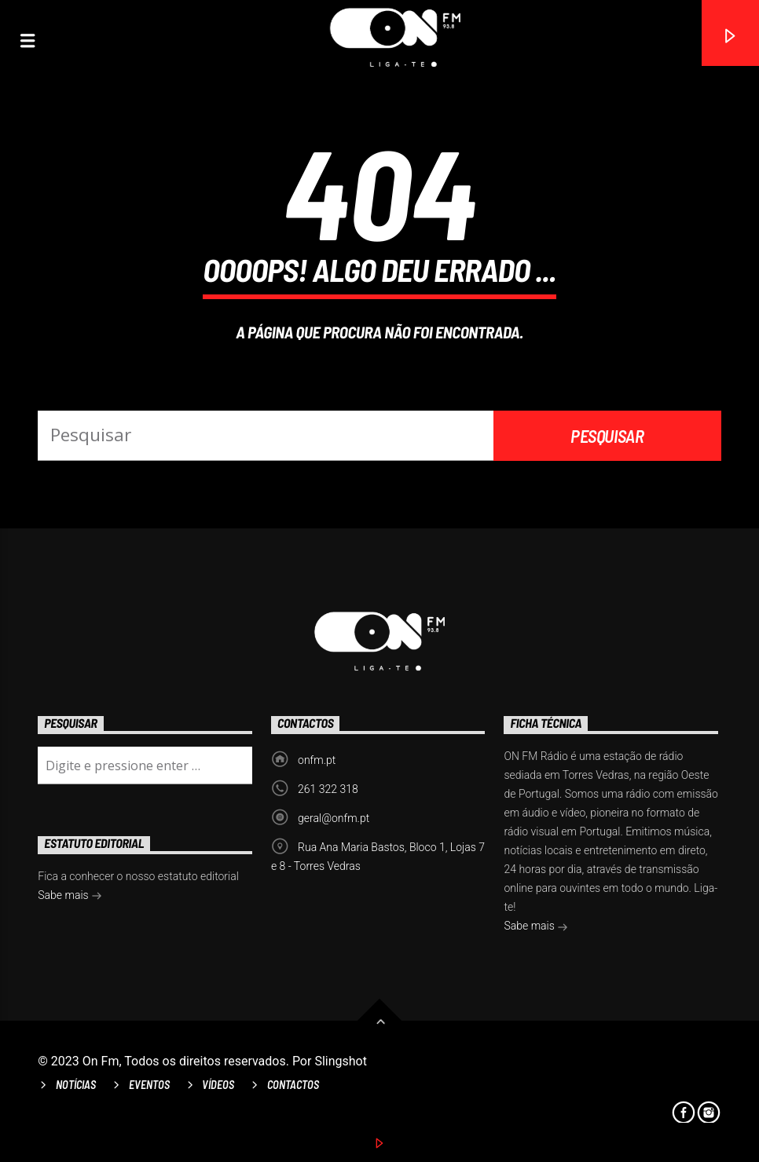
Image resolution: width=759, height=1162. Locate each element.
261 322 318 (328, 789)
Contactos (293, 1084)
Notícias (76, 1084)
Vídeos (218, 1084)
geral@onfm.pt (333, 818)
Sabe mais (536, 927)
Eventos (149, 1084)
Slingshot (340, 1061)
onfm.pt (317, 760)
